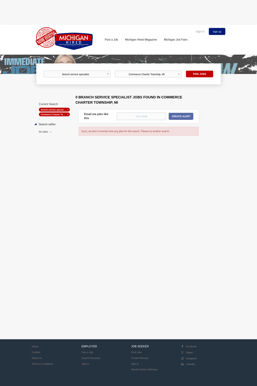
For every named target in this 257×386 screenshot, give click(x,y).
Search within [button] (47, 124)
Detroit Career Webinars (144, 369)
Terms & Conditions (42, 363)
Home (35, 346)
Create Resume (139, 358)
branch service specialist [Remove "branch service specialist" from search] (53, 110)
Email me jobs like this (96, 116)
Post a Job (87, 352)
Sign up (217, 31)
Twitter (189, 352)
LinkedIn (190, 364)
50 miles (44, 131)
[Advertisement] (129, 11)
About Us (37, 358)
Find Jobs (199, 74)
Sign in (200, 31)
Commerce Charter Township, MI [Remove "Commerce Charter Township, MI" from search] (55, 114)
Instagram (191, 358)
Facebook (191, 346)
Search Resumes (90, 358)
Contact (36, 352)
